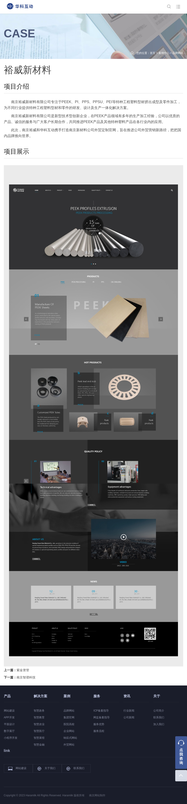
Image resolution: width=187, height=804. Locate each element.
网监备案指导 (101, 717)
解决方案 (40, 696)
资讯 (126, 696)
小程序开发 (10, 737)
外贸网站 (69, 744)
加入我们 (158, 724)
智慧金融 (39, 744)
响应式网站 (70, 737)
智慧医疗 (39, 731)
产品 (7, 696)
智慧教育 (39, 717)
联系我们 (158, 717)
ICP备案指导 (101, 710)
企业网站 (69, 731)
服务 (96, 696)
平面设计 (9, 724)
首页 (152, 53)
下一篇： (20, 677)
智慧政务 (39, 710)
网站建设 (9, 710)
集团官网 (69, 717)
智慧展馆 (39, 737)
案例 (67, 696)
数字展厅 (9, 731)
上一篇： (16, 670)
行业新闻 (128, 710)
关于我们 (46, 768)
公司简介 (158, 710)
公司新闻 (128, 717)
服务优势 (98, 724)
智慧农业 (39, 724)
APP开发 (9, 717)
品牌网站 (177, 53)
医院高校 (69, 724)
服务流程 (98, 731)
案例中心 (164, 53)
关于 (156, 696)
